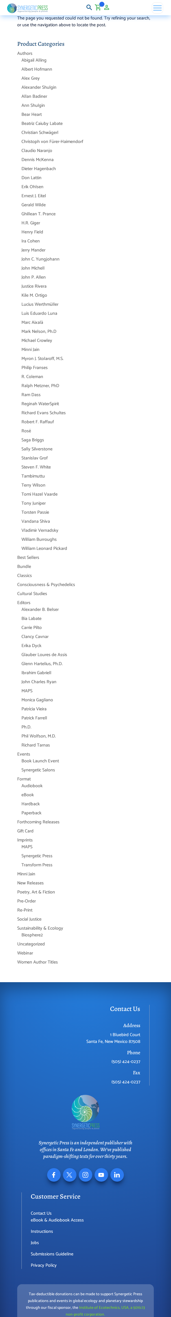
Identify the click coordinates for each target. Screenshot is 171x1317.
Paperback (31, 813)
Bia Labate (31, 618)
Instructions (42, 1231)
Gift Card (25, 831)
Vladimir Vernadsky (39, 530)
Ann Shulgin (33, 105)
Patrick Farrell (34, 718)
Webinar (25, 953)
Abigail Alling (34, 60)
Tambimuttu (33, 476)
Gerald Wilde (33, 205)
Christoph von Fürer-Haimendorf (52, 142)
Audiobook (32, 786)
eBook (27, 795)
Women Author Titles (37, 962)
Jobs (35, 1243)
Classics (24, 576)
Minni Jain (30, 349)
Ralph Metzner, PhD (40, 386)
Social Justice (29, 919)
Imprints (25, 840)
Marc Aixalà (32, 322)
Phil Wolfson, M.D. (38, 736)
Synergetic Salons (38, 770)
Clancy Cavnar (35, 637)
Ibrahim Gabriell (36, 673)
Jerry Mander (33, 250)
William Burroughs (39, 539)
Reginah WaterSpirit (40, 404)
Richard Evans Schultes (43, 413)
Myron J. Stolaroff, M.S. (42, 359)
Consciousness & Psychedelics (46, 585)
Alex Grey (30, 78)
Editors (23, 603)
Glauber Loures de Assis (44, 655)
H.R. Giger (30, 223)
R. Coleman (32, 377)
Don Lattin (31, 178)
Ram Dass (31, 395)
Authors (24, 53)
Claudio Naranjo (36, 151)
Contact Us (41, 1213)
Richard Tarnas (35, 745)
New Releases (30, 883)
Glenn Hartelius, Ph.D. (42, 664)
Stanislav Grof (34, 458)
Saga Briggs (32, 440)
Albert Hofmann (36, 69)
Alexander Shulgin (38, 87)
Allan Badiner (34, 96)
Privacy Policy (44, 1265)
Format (24, 779)
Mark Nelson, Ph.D (38, 331)
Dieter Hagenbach (38, 169)
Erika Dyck (31, 646)
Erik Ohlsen (32, 187)
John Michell (33, 268)
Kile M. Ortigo (34, 295)
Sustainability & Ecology (40, 928)
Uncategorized (31, 944)
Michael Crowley (36, 340)
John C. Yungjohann (40, 259)
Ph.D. (26, 727)
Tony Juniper (33, 503)
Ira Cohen (30, 241)
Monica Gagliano (37, 700)
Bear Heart (31, 114)
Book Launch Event (40, 761)
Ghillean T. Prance (38, 214)
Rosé (26, 431)
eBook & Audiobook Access (57, 1220)
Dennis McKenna (37, 160)
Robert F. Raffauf (37, 422)
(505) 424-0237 (125, 1062)
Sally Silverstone (36, 449)
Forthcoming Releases (38, 822)
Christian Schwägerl (39, 132)
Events (23, 754)
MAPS (26, 691)
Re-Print (24, 910)
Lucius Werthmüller (39, 304)
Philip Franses (34, 368)
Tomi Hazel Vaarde (39, 494)
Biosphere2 (32, 935)
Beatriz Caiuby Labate (42, 123)
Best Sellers (28, 557)
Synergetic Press (36, 856)
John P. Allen (33, 277)
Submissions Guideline (52, 1254)
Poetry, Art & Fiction (36, 892)
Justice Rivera (34, 286)
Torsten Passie (35, 512)
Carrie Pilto (31, 628)
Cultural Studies (32, 594)
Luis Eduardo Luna (39, 313)
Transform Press (36, 865)
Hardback (30, 804)
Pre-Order (26, 901)
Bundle (24, 566)
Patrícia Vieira (34, 709)
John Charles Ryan (38, 682)
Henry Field (32, 232)
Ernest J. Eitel (33, 196)
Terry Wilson (33, 485)
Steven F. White (36, 467)
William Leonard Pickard (44, 548)
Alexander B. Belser (40, 609)
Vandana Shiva (35, 521)
